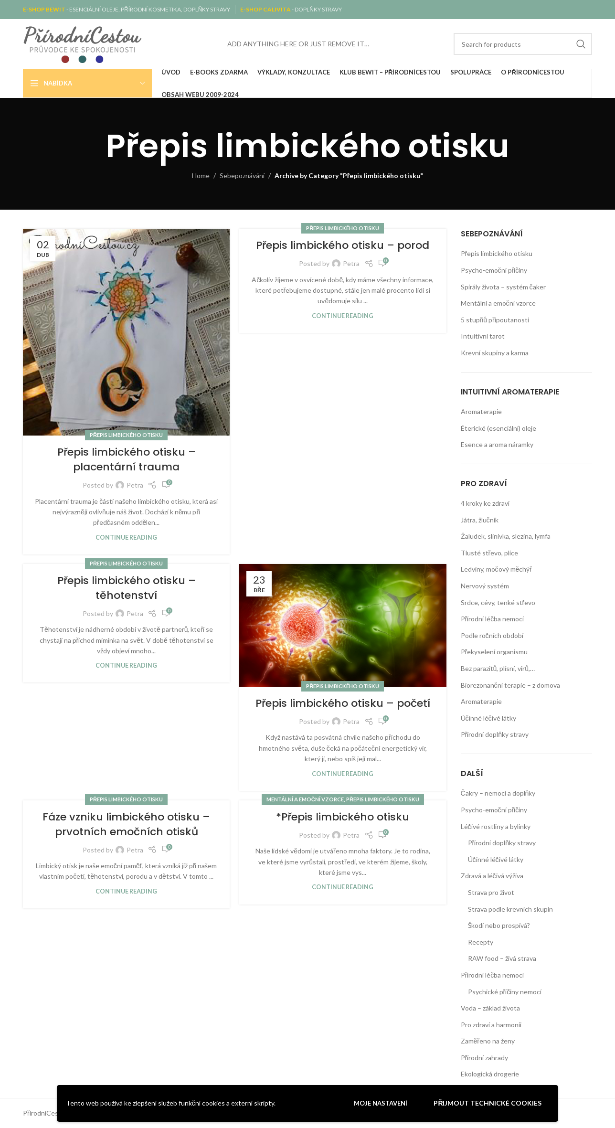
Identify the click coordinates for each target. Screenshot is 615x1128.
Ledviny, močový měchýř (496, 569)
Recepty (480, 942)
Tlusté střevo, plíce (490, 553)
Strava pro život (491, 892)
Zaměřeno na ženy (488, 1041)
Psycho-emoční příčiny (494, 270)
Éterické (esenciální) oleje (498, 428)
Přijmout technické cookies (487, 1103)
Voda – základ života (490, 1008)
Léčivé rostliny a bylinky (495, 826)
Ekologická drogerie (490, 1074)
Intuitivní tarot (483, 336)
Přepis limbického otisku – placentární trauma (126, 459)
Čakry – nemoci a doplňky (498, 793)
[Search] (523, 44)
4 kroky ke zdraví (485, 503)
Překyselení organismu (494, 652)
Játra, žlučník (479, 520)
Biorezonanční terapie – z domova (510, 685)
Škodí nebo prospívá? (499, 925)
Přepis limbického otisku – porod (342, 245)
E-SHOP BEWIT (44, 9)
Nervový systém (485, 586)
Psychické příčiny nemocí (505, 992)
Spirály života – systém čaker (503, 287)
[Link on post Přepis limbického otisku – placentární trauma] (126, 332)
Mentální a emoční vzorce (305, 799)
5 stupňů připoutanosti (495, 320)
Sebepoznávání (242, 175)
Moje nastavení (380, 1103)
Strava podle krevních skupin (510, 909)
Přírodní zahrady (485, 1058)
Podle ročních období (492, 635)
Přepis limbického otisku (126, 435)
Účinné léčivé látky (488, 718)
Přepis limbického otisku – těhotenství (126, 588)
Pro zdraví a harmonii (491, 1025)
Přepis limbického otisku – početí (342, 703)
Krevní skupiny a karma (495, 353)
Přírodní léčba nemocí (492, 619)
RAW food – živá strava (502, 958)
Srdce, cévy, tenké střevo (498, 602)
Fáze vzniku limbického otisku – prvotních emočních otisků (126, 824)
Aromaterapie (481, 411)
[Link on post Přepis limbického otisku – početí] (342, 625)
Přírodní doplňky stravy (495, 734)
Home (201, 175)
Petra (135, 485)
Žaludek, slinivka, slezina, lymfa (506, 536)
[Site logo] (82, 43)
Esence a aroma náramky (497, 444)
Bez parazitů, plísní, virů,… (498, 668)
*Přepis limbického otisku (342, 816)
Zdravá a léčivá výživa (492, 876)
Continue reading (126, 537)
